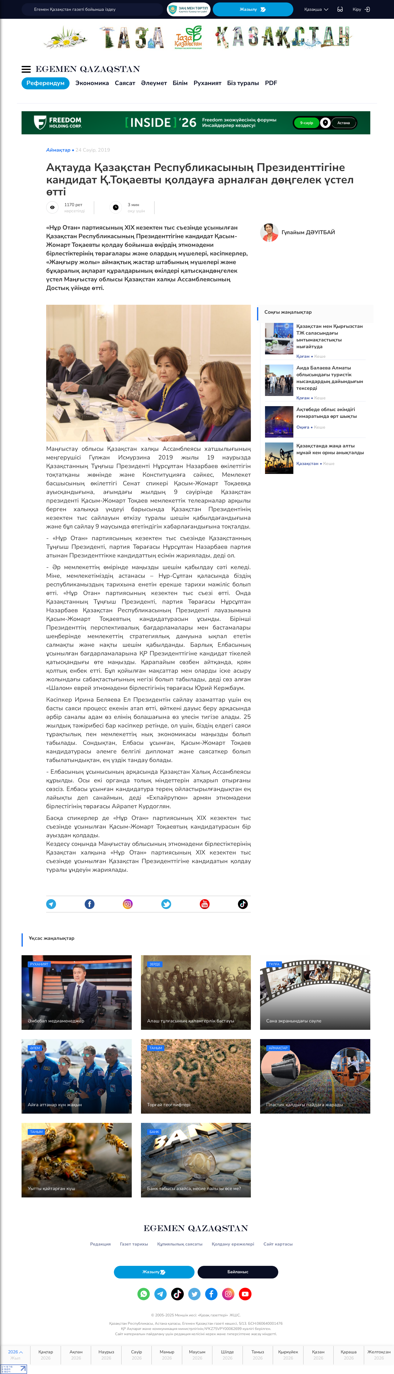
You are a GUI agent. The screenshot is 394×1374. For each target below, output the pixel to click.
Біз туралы (243, 83)
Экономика (92, 83)
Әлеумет (154, 83)
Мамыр (167, 1355)
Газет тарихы (134, 1244)
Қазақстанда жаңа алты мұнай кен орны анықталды (330, 449)
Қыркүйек (288, 1355)
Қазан (318, 1355)
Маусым (197, 1355)
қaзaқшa (316, 9)
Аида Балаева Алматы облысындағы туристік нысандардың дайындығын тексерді (329, 378)
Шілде (227, 1355)
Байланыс (237, 1272)
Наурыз (106, 1355)
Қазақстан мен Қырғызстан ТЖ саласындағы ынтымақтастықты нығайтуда (329, 336)
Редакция (100, 1244)
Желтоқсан (379, 1355)
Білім (180, 83)
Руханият (207, 83)
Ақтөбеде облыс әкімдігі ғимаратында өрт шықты (326, 413)
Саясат (125, 83)
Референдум (45, 83)
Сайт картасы (278, 1244)
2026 (15, 1355)
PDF (271, 83)
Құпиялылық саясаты (180, 1244)
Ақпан (76, 1355)
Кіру (361, 9)
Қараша (348, 1355)
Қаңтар (45, 1355)
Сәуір (136, 1355)
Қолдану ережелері (233, 1244)
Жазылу (253, 9)
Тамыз (258, 1355)
